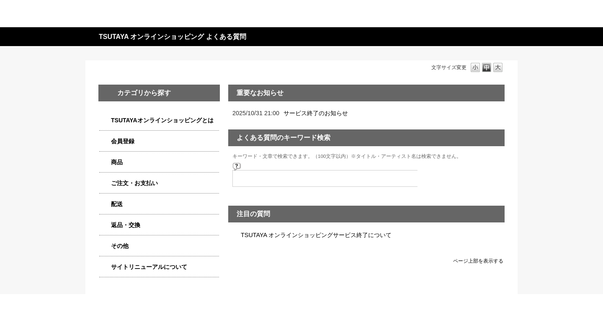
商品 (117, 162)
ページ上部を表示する (478, 260)
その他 (120, 246)
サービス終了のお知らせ (315, 113)
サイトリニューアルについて (149, 266)
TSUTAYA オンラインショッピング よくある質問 (172, 36)
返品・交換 (125, 225)
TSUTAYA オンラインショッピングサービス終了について (316, 235)
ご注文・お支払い (134, 183)
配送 (117, 204)
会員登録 (122, 141)
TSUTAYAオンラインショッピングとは (162, 120)
